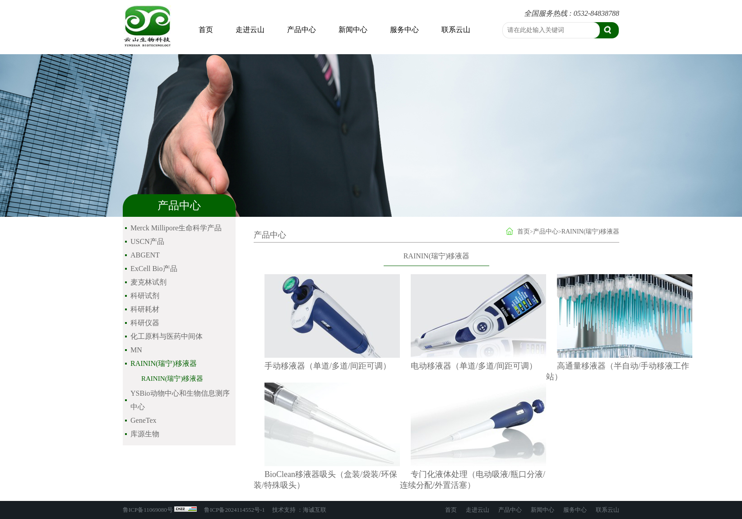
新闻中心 (353, 29)
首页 (206, 29)
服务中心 (404, 29)
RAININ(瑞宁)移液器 (172, 378)
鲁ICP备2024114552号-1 (234, 509)
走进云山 (250, 29)
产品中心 (301, 29)
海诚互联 (314, 509)
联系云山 (455, 29)
